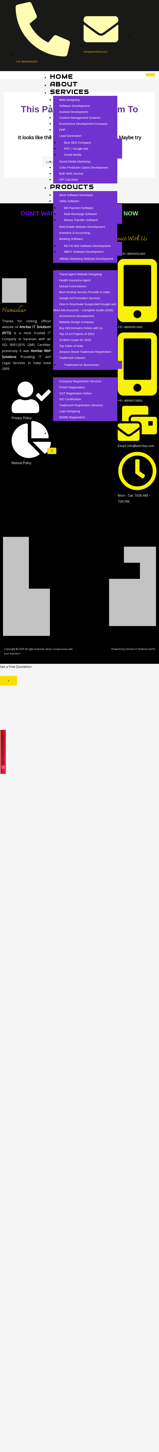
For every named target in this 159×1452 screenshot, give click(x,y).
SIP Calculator (68, 179)
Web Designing (69, 99)
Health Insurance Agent (74, 280)
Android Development (73, 112)
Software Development (74, 105)
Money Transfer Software (81, 220)
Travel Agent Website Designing (80, 274)
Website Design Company (76, 322)
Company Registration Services (80, 381)
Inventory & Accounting (74, 232)
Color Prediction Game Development (83, 167)
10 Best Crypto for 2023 (75, 340)
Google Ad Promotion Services (79, 298)
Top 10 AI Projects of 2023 (76, 334)
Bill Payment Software (78, 208)
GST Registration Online (75, 393)
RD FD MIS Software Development (87, 246)
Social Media (72, 154)
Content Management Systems (79, 117)
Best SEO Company (77, 142)
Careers (68, 425)
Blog (61, 266)
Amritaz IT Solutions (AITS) (140, 649)
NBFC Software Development (83, 251)
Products (72, 187)
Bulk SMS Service (71, 173)
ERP (62, 129)
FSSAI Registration (72, 387)
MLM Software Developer (76, 195)
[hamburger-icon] (150, 74)
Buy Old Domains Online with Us (81, 328)
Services (69, 92)
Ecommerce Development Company (83, 123)
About (64, 84)
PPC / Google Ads (76, 148)
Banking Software (71, 238)
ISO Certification (70, 399)
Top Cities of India (71, 346)
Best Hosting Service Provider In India (84, 292)
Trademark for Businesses (81, 364)
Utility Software (69, 201)
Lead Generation (70, 135)
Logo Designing (69, 411)
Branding (71, 373)
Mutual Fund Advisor (73, 286)
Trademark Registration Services (81, 405)
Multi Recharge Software (80, 214)
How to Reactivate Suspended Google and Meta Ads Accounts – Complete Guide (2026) (84, 307)
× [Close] (8, 680)
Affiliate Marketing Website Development (86, 258)
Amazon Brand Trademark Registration (85, 351)
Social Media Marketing (74, 161)
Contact (68, 432)
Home (61, 77)
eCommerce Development (76, 316)
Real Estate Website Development (82, 226)
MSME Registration (72, 417)
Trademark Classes (72, 357)
